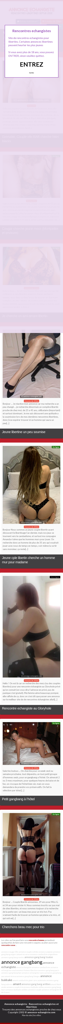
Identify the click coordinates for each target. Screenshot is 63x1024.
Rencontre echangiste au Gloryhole (26, 708)
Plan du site (27, 1015)
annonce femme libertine (27, 970)
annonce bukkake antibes (17, 990)
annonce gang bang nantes (12, 957)
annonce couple (34, 990)
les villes (37, 1015)
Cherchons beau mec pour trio (23, 927)
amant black (56, 984)
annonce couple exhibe (28, 952)
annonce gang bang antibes (36, 984)
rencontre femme (36, 940)
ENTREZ (31, 64)
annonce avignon (45, 952)
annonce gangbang (22, 962)
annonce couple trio (15, 987)
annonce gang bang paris (48, 970)
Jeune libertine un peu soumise (23, 432)
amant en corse (23, 954)
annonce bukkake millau (33, 987)
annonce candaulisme (41, 967)
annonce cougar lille (9, 952)
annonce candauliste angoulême (44, 954)
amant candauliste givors (23, 980)
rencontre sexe (8, 945)
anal (14, 970)
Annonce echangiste (15, 1004)
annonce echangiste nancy (33, 973)
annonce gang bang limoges (28, 976)
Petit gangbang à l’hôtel (18, 799)
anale (3, 987)
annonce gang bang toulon (39, 957)
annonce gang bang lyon (11, 973)
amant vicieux (10, 976)
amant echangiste (24, 967)
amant (17, 984)
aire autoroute (40, 980)
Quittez (31, 73)
